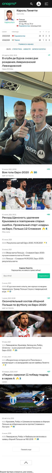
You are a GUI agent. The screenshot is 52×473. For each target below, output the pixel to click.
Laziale (4, 382)
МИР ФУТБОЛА (8, 176)
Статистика (17, 49)
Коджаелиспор (24, 26)
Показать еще (26, 449)
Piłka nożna (6, 232)
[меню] (46, 4)
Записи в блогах (39, 49)
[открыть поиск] (31, 4)
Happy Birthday (7, 69)
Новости (27, 49)
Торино (16, 40)
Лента (8, 49)
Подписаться (9, 22)
